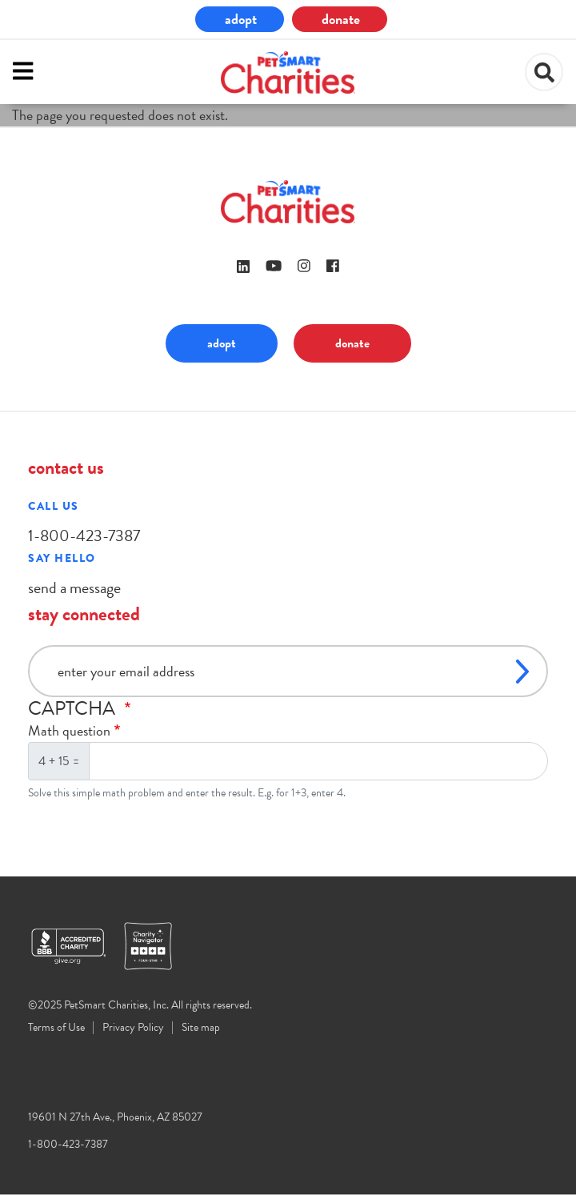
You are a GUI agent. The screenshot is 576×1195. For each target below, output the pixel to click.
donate (341, 19)
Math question (69, 730)
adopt (241, 19)
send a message (74, 587)
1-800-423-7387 (84, 535)
